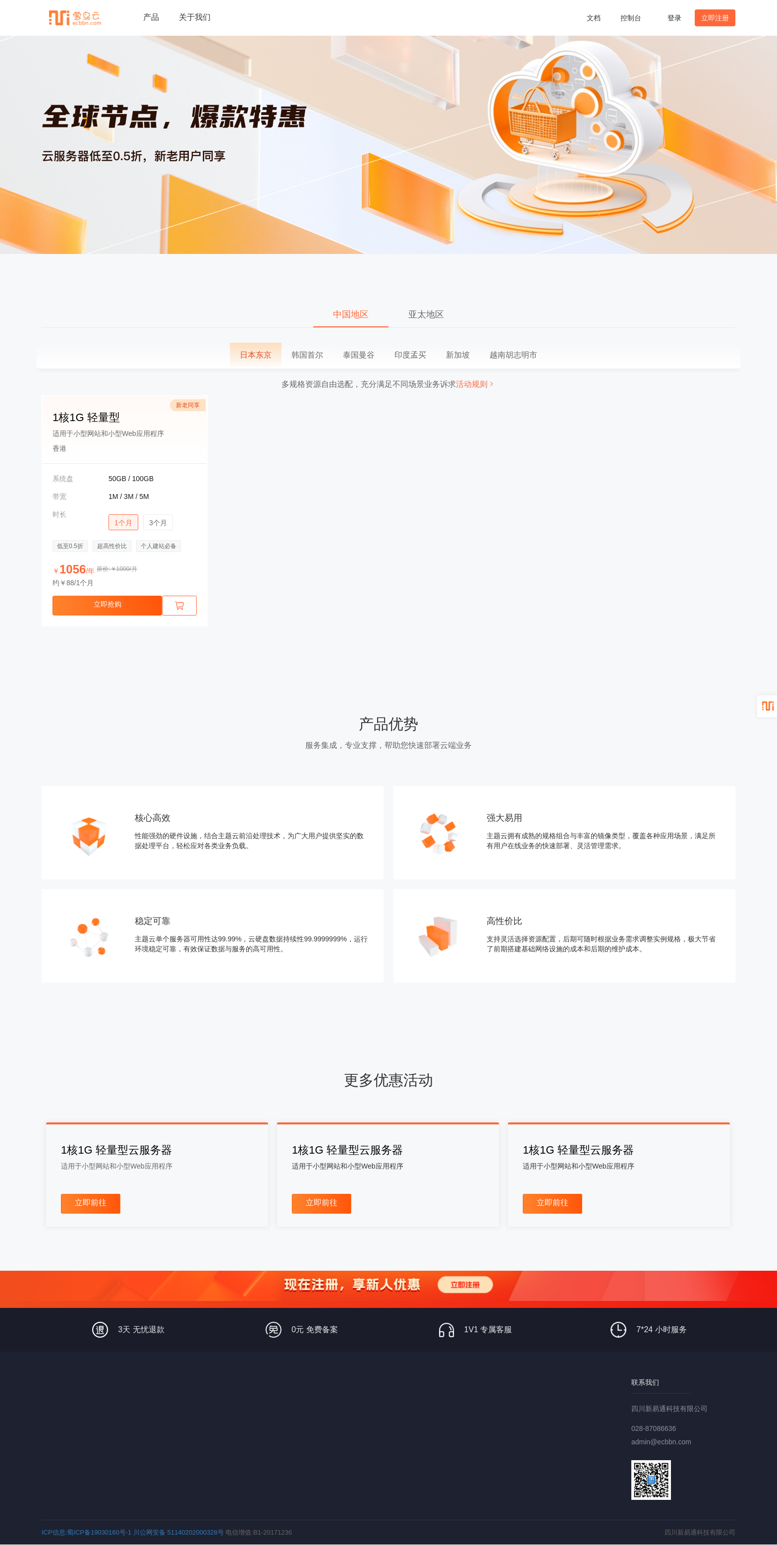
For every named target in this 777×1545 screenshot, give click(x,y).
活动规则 (476, 384)
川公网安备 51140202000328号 (178, 1532)
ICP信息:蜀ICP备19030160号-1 (86, 1532)
